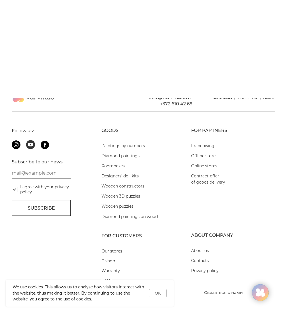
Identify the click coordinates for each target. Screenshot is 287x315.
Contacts (200, 260)
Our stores (111, 251)
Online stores (204, 165)
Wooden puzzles (117, 206)
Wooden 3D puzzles (120, 196)
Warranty (110, 270)
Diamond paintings (120, 155)
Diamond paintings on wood (129, 216)
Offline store (203, 155)
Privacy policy (205, 270)
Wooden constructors (122, 186)
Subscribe (41, 208)
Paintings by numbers (123, 145)
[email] (41, 173)
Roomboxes (113, 165)
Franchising (202, 145)
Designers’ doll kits (120, 176)
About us (200, 250)
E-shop (108, 260)
